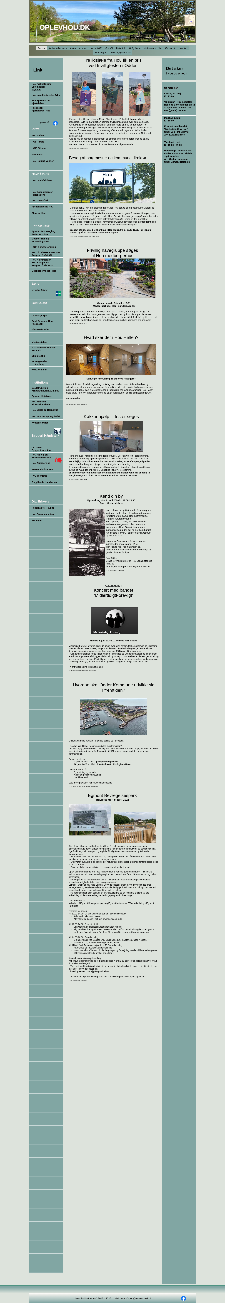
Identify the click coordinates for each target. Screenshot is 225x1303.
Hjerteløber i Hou (41, 110)
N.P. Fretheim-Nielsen (43, 347)
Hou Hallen (38, 135)
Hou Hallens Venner (43, 161)
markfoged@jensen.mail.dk (136, 1298)
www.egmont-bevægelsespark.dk (128, 976)
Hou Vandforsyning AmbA (46, 416)
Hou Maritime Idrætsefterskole (41, 403)
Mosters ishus (39, 342)
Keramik (36, 350)
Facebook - (38, 107)
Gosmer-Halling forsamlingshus (41, 240)
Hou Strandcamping (43, 514)
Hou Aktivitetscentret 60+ (46, 252)
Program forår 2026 (42, 265)
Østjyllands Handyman (44, 482)
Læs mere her (73, 398)
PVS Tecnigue (39, 475)
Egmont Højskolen (42, 396)
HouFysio (37, 520)
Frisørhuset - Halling (43, 507)
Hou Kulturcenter (41, 259)
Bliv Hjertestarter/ (41, 100)
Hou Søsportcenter (42, 192)
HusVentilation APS (42, 469)
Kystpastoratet (40, 422)
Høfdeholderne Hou (42, 206)
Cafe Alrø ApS (39, 315)
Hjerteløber (38, 103)
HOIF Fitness (39, 148)
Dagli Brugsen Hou (42, 321)
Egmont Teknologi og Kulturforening (43, 232)
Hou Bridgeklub (40, 262)
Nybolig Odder (40, 290)
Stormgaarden (40, 361)
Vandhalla (37, 154)
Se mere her (171, 87)
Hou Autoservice (41, 463)
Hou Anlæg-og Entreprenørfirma (41, 456)
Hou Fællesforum (41, 84)
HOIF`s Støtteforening (44, 247)
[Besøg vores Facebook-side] (55, 123)
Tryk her (36, 89)
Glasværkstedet (40, 329)
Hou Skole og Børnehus (45, 410)
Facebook (37, 324)
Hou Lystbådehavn (42, 180)
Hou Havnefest (40, 200)
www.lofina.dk (39, 369)
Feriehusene (38, 194)
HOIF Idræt (38, 141)
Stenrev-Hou (38, 213)
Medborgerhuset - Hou (44, 270)
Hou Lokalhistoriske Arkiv (46, 95)
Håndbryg (38, 364)
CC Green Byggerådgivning (41, 448)
